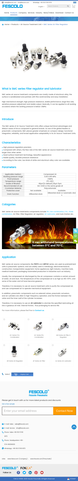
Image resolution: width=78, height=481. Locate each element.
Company (23, 13)
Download (59, 13)
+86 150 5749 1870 (46, 2)
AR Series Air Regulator (15, 361)
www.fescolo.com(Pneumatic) (41, 459)
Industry (39, 13)
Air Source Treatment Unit (31, 24)
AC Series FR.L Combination (39, 336)
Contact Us (69, 13)
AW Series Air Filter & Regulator (63, 336)
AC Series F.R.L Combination (15, 336)
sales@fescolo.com (10, 2)
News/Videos (48, 13)
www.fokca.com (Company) (18, 459)
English (40, 6)
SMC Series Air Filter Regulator (55, 24)
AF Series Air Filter (39, 361)
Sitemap (73, 479)
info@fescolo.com (23, 2)
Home (6, 13)
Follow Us (7, 473)
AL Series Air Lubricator (63, 361)
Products (13, 13)
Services (31, 13)
